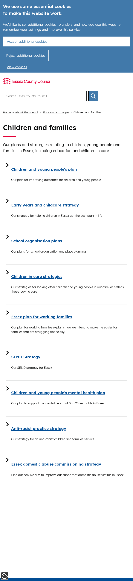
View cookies (17, 67)
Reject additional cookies (25, 55)
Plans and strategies (56, 112)
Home (7, 112)
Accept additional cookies (27, 41)
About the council (26, 112)
